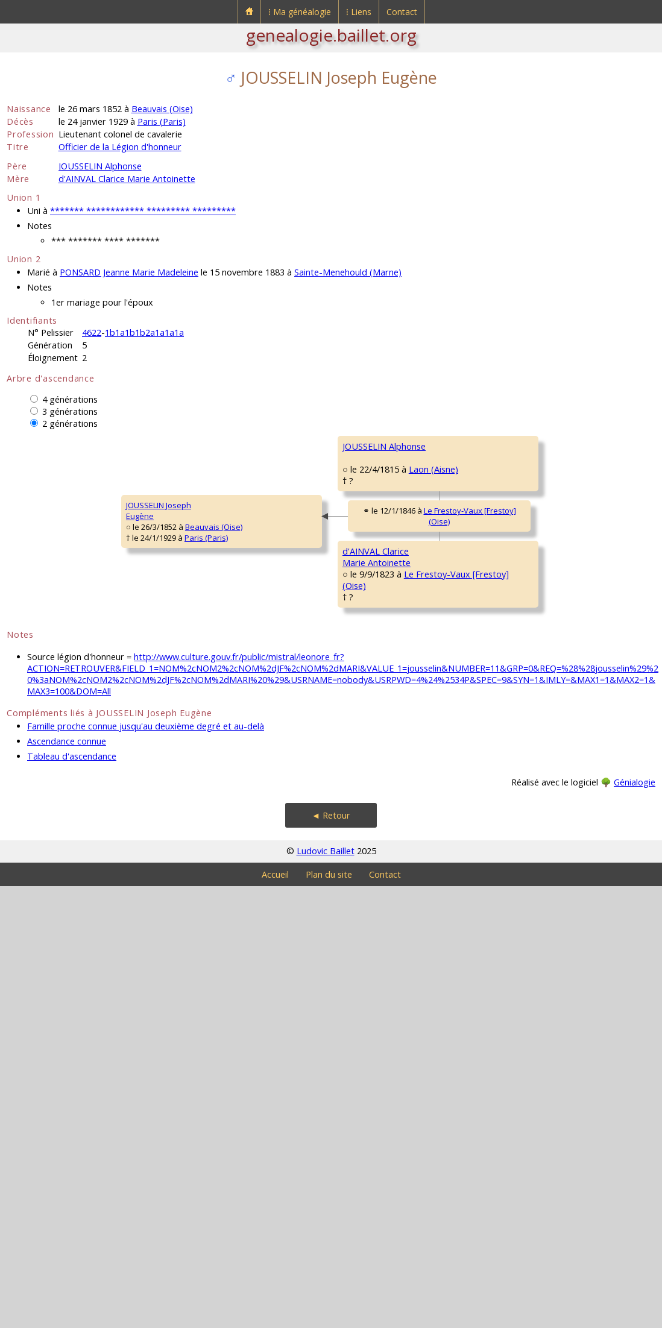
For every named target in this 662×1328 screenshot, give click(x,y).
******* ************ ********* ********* (143, 210)
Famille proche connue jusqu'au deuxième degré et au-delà (145, 1168)
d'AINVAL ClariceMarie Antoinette (208, 887)
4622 (91, 332)
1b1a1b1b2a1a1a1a (144, 332)
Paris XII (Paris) (423, 525)
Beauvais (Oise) (162, 109)
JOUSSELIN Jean (370, 493)
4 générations (70, 399)
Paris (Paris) (161, 121)
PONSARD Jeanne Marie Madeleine (129, 272)
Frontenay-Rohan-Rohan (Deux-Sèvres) (570, 484)
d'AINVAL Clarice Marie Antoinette (126, 178)
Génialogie (634, 1224)
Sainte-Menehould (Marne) (348, 272)
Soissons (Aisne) (431, 686)
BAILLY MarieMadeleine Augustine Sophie (559, 1012)
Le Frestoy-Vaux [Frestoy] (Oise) (265, 751)
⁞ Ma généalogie (299, 11)
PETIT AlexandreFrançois (536, 618)
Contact (401, 11)
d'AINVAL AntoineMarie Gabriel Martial (381, 809)
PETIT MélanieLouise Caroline (370, 659)
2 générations (70, 423)
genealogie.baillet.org (331, 35)
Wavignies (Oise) (580, 789)
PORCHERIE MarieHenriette (538, 535)
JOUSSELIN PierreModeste (537, 451)
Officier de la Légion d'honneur (119, 147)
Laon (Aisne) (260, 592)
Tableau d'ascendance (71, 1198)
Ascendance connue (66, 1183)
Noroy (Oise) (420, 986)
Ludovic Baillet (326, 1292)
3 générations (70, 411)
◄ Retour (331, 1257)
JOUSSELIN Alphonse (100, 166)
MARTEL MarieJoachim (532, 856)
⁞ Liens (358, 11)
